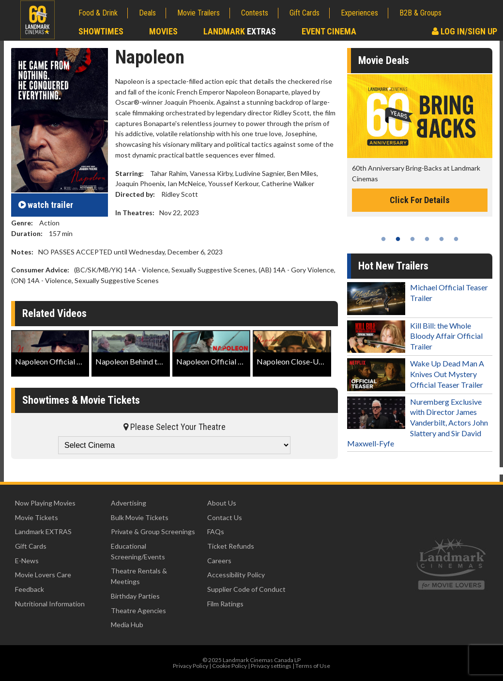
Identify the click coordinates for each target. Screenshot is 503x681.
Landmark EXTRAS (43, 531)
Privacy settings (271, 665)
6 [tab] (456, 239)
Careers (219, 560)
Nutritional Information (50, 604)
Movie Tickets (36, 517)
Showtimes (100, 31)
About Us (221, 503)
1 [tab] (383, 239)
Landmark (239, 31)
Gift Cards (305, 12)
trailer (45, 205)
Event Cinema (329, 31)
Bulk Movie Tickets (139, 517)
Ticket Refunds (230, 546)
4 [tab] (427, 239)
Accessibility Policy (236, 574)
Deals (147, 12)
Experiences (359, 12)
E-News (27, 560)
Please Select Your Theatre (174, 427)
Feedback (29, 589)
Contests (254, 12)
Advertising (128, 503)
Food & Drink (98, 12)
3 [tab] (412, 239)
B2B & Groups (420, 12)
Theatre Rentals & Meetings (139, 576)
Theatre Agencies (138, 610)
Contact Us (224, 517)
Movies (163, 31)
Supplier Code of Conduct (246, 589)
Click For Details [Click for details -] (420, 200)
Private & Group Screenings (153, 531)
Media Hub (127, 624)
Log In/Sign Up (464, 31)
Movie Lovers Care (43, 574)
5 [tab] (441, 239)
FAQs (215, 531)
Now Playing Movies (45, 503)
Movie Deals (383, 60)
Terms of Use (312, 665)
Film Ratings (225, 604)
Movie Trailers (198, 12)
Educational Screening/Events (138, 551)
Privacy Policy (190, 665)
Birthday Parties (135, 596)
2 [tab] (398, 239)
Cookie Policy (229, 665)
